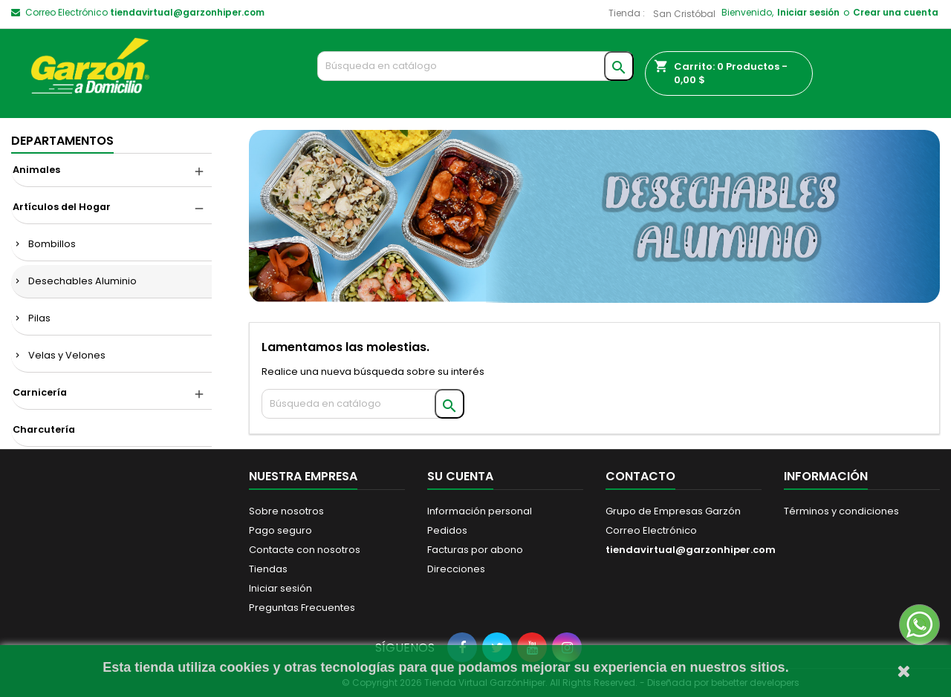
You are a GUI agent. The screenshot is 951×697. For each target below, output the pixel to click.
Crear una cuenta (895, 12)
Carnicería (40, 392)
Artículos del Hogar (62, 206)
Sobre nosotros (286, 511)
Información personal (479, 511)
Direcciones (456, 569)
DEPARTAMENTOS (62, 140)
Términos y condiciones (841, 511)
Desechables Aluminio (82, 281)
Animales (36, 169)
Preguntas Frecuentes (302, 608)
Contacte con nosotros (304, 550)
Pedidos (447, 530)
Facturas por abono (475, 550)
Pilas (39, 318)
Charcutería (44, 429)
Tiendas (268, 569)
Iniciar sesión (808, 12)
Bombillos (52, 244)
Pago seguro (280, 530)
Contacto (640, 476)
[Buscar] (475, 66)
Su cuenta (460, 476)
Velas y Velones (67, 355)
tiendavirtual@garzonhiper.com (187, 12)
